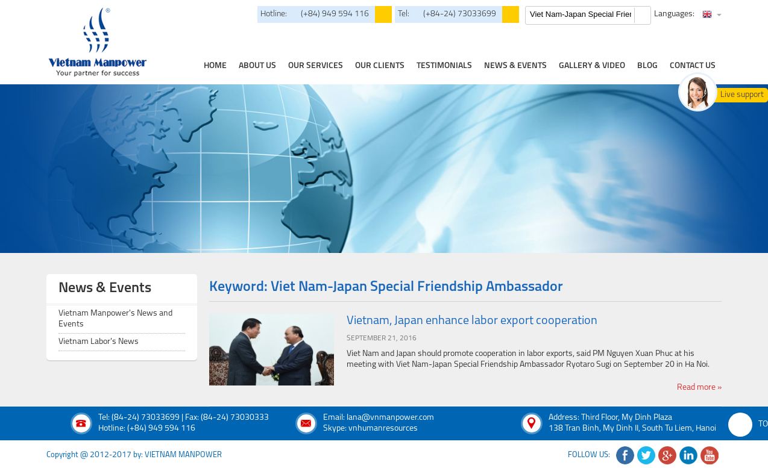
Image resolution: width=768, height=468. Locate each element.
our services (315, 65)
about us (257, 65)
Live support (742, 94)
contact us (693, 65)
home (215, 65)
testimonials (444, 65)
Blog (647, 65)
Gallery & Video (592, 65)
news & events (515, 65)
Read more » (699, 387)
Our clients (379, 65)
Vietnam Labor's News (98, 341)
